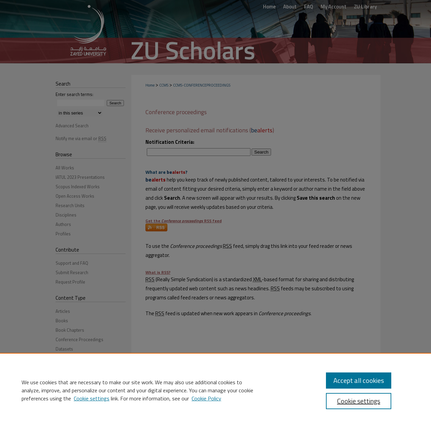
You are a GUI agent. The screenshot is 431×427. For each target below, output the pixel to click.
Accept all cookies (358, 380)
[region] (215, 390)
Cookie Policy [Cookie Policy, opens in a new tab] (206, 398)
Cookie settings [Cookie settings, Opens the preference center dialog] (358, 401)
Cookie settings (91, 398)
